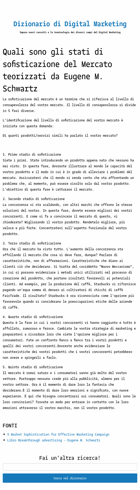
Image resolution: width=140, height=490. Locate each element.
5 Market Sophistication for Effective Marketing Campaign (58, 434)
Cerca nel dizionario (70, 478)
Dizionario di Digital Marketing (70, 23)
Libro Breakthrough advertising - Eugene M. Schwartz (53, 440)
